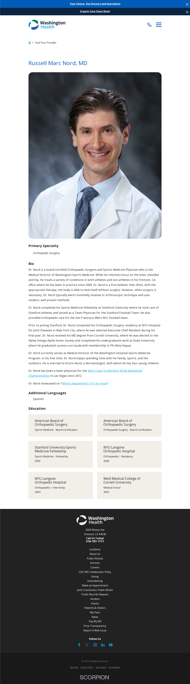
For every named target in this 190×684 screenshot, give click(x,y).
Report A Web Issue (94, 630)
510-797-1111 (95, 541)
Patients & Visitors (95, 608)
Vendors (95, 599)
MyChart (95, 612)
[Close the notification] (187, 4)
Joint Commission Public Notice (95, 590)
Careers (95, 567)
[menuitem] (74, 667)
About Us (95, 554)
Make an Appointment (95, 585)
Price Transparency (95, 626)
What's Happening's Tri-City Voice (84, 383)
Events (95, 603)
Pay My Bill (95, 621)
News (95, 617)
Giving (95, 576)
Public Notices (95, 558)
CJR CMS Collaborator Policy (95, 572)
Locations (94, 549)
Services (95, 563)
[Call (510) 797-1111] (149, 24)
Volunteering (95, 581)
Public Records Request (94, 594)
